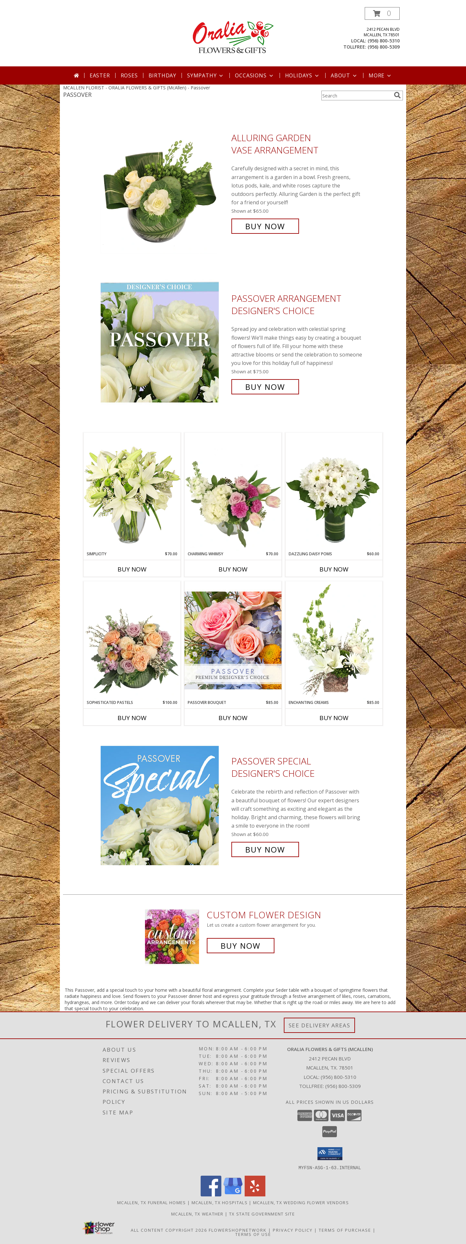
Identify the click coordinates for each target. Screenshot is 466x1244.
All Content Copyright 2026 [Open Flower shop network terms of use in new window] (169, 1230)
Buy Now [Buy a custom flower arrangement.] (241, 945)
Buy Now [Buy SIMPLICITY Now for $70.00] (132, 569)
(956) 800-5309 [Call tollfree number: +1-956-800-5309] (384, 47)
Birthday (162, 75)
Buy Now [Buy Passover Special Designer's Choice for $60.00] (265, 849)
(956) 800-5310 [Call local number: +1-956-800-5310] (384, 41)
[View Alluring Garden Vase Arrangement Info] (164, 182)
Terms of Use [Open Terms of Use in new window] (253, 1234)
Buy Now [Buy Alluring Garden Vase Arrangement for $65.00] (265, 226)
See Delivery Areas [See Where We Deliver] (319, 1025)
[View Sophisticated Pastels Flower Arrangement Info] (132, 640)
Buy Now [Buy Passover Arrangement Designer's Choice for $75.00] (265, 386)
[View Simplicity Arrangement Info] (132, 491)
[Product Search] (356, 95)
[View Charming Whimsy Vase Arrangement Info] (233, 492)
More (380, 75)
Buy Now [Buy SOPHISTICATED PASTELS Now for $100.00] (132, 718)
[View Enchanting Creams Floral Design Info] (334, 640)
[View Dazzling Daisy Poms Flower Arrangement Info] (334, 492)
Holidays (302, 75)
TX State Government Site (262, 1213)
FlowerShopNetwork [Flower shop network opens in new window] (238, 1230)
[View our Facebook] (211, 1194)
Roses (129, 75)
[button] (382, 13)
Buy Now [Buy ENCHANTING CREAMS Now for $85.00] (334, 718)
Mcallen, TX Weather (197, 1213)
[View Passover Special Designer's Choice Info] (164, 805)
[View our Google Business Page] (233, 1194)
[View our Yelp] (255, 1194)
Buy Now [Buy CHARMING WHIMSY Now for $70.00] (233, 569)
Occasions (254, 75)
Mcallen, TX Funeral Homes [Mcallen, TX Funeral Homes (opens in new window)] (151, 1202)
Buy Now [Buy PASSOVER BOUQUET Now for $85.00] (233, 718)
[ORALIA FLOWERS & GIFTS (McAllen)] (233, 37)
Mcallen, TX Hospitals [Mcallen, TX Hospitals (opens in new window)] (220, 1202)
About (344, 75)
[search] (397, 95)
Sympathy (205, 75)
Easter (100, 75)
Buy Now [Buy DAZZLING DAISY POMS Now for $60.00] (334, 569)
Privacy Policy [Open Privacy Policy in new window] (293, 1230)
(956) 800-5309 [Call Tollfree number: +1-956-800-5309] (343, 1086)
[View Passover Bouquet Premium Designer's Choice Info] (233, 640)
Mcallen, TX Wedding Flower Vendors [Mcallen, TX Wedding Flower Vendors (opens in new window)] (301, 1202)
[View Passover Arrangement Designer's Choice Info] (164, 343)
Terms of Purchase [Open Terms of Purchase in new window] (345, 1230)
